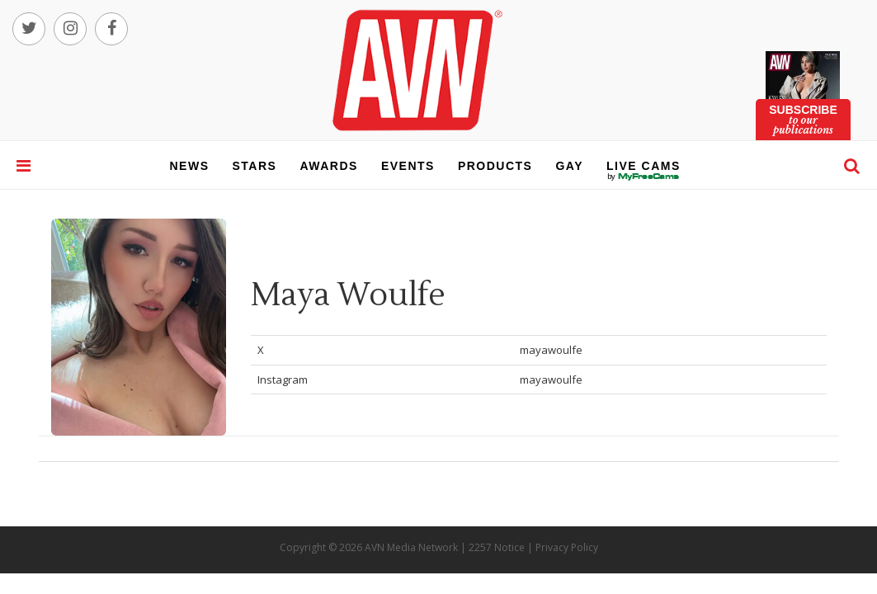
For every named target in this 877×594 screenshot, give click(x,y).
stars (255, 165)
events (408, 165)
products (495, 165)
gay (569, 165)
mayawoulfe (551, 349)
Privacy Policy (566, 547)
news (190, 165)
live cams (643, 176)
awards (328, 165)
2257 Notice (497, 547)
